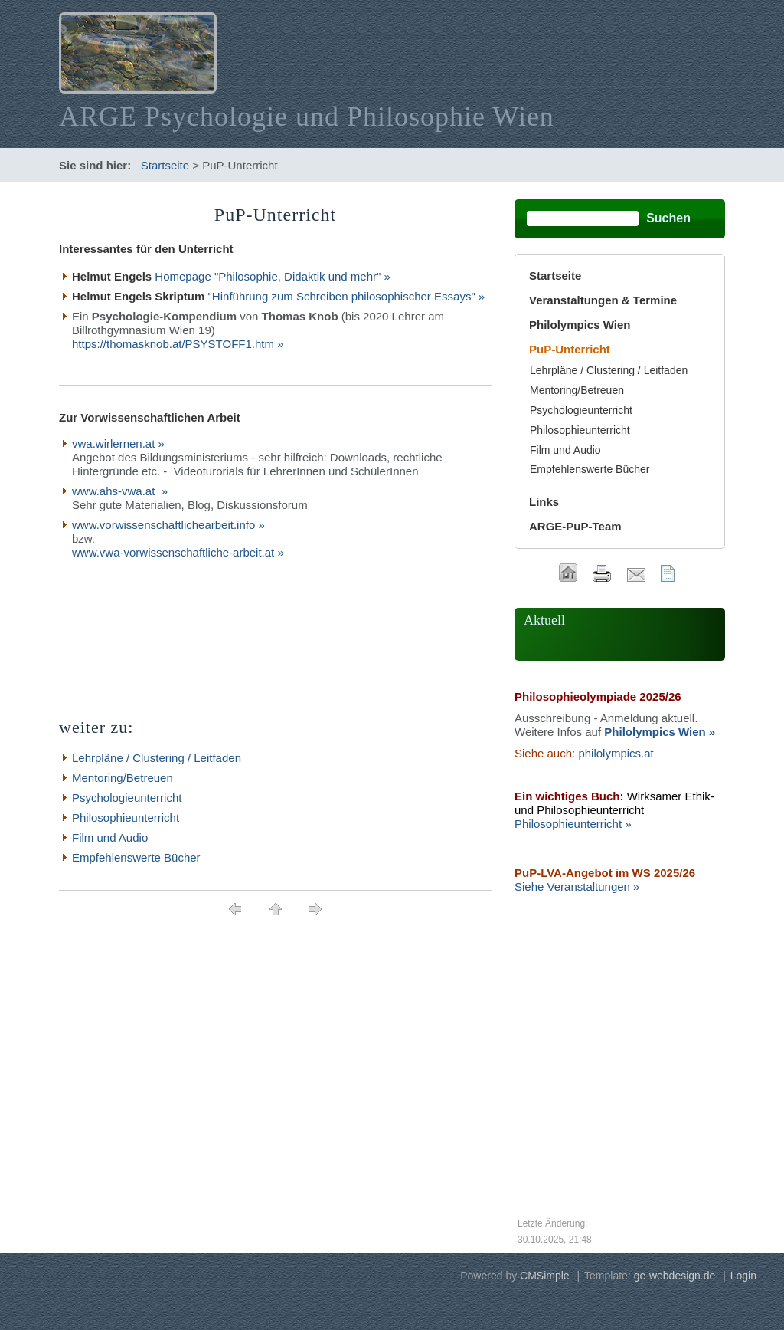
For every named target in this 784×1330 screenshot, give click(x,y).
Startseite (165, 165)
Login (743, 1275)
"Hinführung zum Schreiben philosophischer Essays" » (346, 296)
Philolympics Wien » (659, 731)
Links (544, 501)
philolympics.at (615, 753)
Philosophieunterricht (125, 817)
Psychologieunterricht (126, 797)
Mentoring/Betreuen (122, 777)
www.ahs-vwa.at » (120, 491)
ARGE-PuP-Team (575, 526)
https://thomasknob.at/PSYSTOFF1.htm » (178, 343)
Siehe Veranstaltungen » (576, 886)
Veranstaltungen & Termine (603, 300)
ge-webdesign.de (675, 1275)
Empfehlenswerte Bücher (136, 857)
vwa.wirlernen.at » (118, 443)
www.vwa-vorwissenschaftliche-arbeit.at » (178, 552)
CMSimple (545, 1275)
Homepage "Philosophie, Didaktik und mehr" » (272, 276)
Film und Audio (110, 837)
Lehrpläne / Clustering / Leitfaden (156, 757)
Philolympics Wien (579, 324)
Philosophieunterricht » (573, 823)
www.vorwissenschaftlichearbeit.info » (168, 524)
